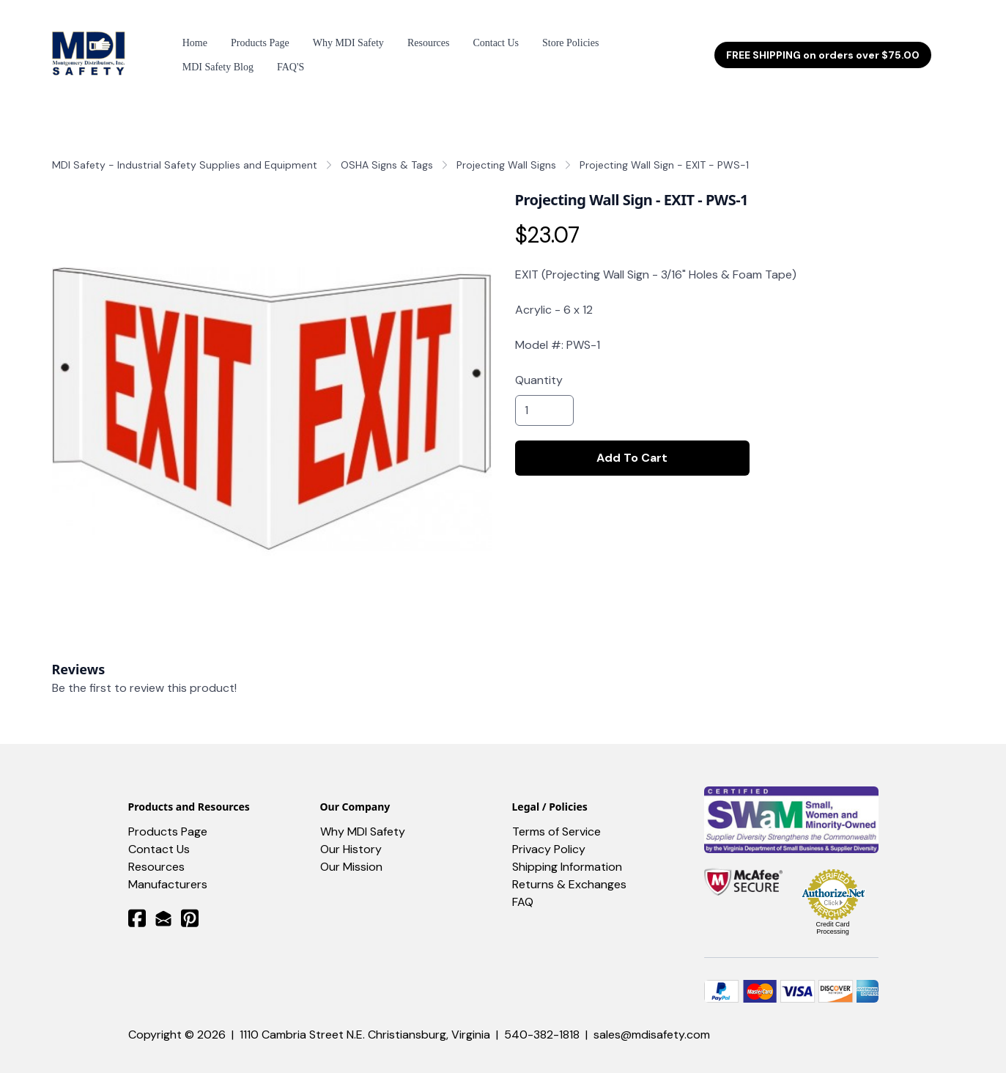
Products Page (167, 818)
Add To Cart (631, 444)
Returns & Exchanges (569, 871)
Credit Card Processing (832, 914)
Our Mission (351, 853)
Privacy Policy (548, 836)
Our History (351, 836)
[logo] (91, 48)
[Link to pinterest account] (190, 905)
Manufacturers (167, 871)
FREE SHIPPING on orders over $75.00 (823, 48)
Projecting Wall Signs (506, 151)
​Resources (156, 853)
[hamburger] (147, 39)
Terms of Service (556, 818)
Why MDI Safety (362, 818)
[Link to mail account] (163, 905)
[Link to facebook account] (137, 905)
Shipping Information (567, 853)
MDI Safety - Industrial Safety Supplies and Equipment (184, 151)
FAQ (522, 888)
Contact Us (159, 836)
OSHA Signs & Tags (387, 151)
